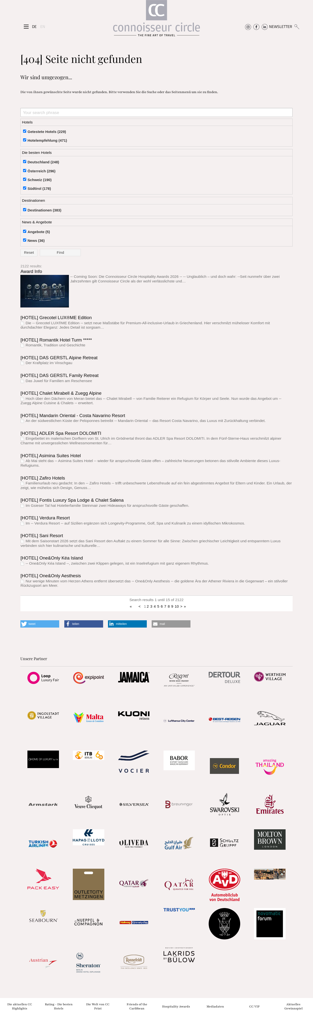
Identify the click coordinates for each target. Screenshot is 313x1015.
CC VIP (254, 1006)
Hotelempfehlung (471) (47, 140)
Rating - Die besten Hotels (59, 1006)
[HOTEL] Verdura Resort (45, 517)
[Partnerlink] (43, 678)
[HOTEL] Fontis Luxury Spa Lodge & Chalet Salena (72, 500)
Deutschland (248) (43, 162)
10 (177, 606)
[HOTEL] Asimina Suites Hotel (50, 455)
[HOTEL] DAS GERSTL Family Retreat (59, 375)
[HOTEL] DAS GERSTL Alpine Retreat (59, 357)
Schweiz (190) (39, 180)
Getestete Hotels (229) (46, 132)
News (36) (36, 240)
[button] (39, 624)
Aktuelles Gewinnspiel (293, 1006)
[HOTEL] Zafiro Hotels (42, 478)
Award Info (31, 271)
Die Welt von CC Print (97, 1006)
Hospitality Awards (176, 1006)
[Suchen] (296, 26)
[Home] (156, 20)
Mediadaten (215, 1006)
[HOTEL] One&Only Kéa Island (51, 557)
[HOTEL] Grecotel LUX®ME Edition (56, 317)
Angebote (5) (38, 232)
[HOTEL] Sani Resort (41, 535)
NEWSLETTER (280, 26)
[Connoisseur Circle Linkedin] (264, 26)
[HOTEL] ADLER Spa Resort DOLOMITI (60, 433)
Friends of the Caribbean (137, 1006)
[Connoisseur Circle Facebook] (256, 26)
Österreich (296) (41, 171)
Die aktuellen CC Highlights (19, 1006)
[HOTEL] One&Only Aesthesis (50, 575)
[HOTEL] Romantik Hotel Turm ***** (56, 339)
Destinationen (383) (44, 210)
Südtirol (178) (39, 188)
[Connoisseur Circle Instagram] (248, 26)
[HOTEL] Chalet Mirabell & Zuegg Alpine (60, 393)
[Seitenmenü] (26, 27)
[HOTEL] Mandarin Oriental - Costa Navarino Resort (72, 415)
